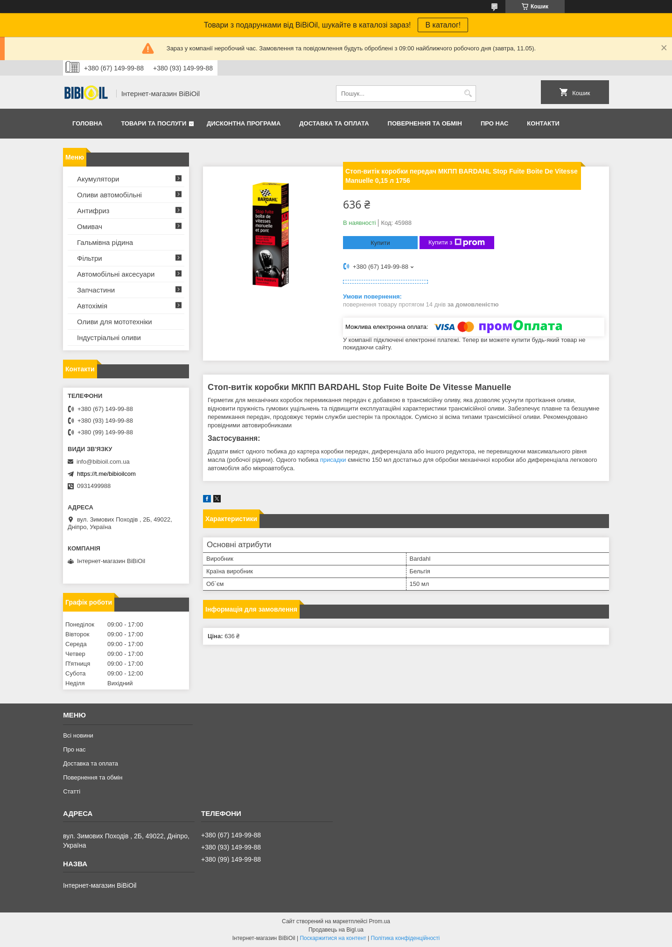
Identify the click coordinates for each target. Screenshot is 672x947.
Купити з (456, 242)
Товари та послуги (153, 123)
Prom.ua (379, 921)
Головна (87, 123)
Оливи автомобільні (109, 195)
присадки (333, 459)
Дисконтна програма (243, 123)
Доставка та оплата (334, 123)
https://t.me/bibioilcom (106, 473)
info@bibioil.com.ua (103, 461)
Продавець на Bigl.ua (336, 929)
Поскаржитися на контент (333, 938)
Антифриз (93, 211)
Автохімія (92, 306)
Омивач (89, 226)
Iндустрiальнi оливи (109, 337)
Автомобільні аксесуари (115, 274)
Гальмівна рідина (105, 242)
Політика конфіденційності (405, 938)
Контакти (543, 123)
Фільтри (89, 258)
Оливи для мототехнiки (114, 322)
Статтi (71, 791)
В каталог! (443, 25)
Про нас (494, 123)
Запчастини (96, 290)
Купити (380, 242)
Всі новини (78, 735)
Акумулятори (98, 179)
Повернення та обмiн (425, 123)
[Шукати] (468, 93)
